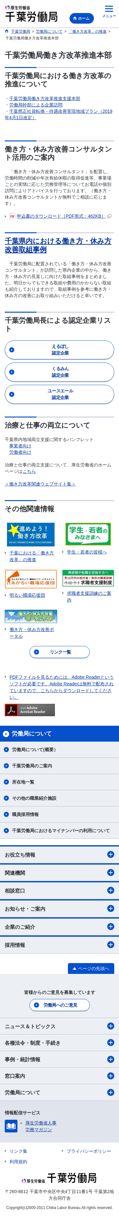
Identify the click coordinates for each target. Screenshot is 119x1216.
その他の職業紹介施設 (34, 798)
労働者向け (20, 452)
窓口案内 (59, 1075)
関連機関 (59, 872)
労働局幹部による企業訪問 (36, 104)
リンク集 (18, 1151)
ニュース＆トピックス (59, 1025)
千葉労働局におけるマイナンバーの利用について (61, 830)
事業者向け (20, 445)
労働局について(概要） (35, 749)
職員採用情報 (25, 814)
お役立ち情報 (59, 854)
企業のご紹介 (59, 926)
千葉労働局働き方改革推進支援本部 (44, 98)
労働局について (59, 1092)
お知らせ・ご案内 (59, 908)
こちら (29, 471)
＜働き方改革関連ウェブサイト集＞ (40, 483)
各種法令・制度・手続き (59, 1042)
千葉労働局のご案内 (32, 765)
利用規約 (18, 1161)
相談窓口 (59, 890)
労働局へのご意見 (60, 1005)
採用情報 (59, 944)
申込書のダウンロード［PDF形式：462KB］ (60, 216)
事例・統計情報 (59, 1059)
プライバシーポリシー (89, 1151)
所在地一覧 (23, 782)
